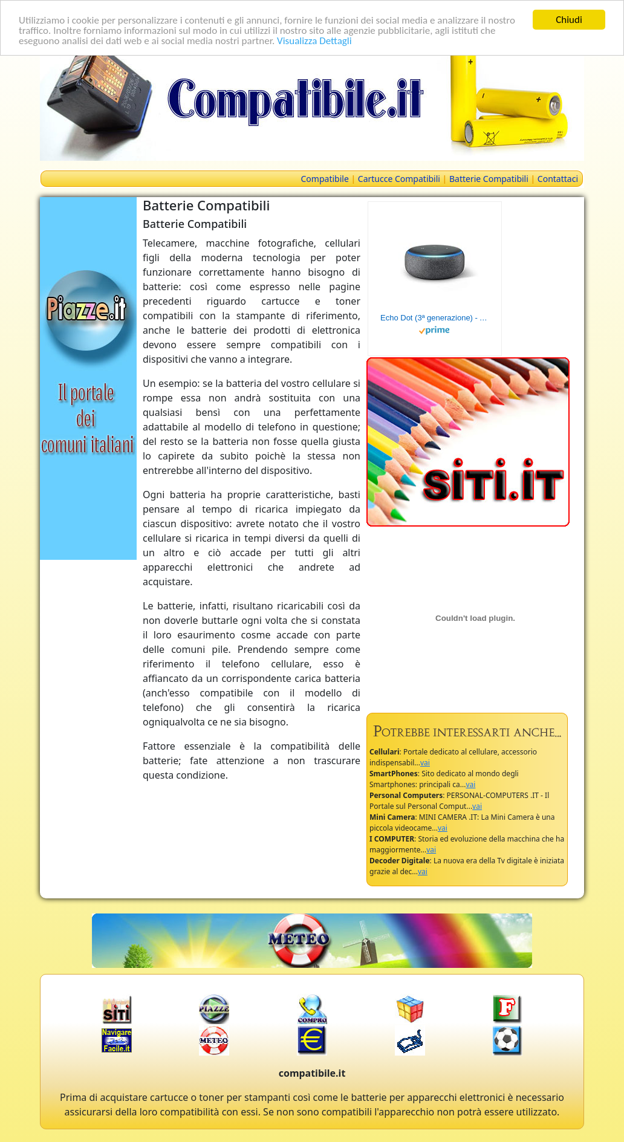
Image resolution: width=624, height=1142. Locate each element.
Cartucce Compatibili (399, 178)
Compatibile (325, 178)
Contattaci (558, 178)
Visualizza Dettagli (314, 40)
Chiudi (569, 19)
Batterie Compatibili (488, 178)
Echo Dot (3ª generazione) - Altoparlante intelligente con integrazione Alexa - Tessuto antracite (434, 317)
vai (425, 763)
